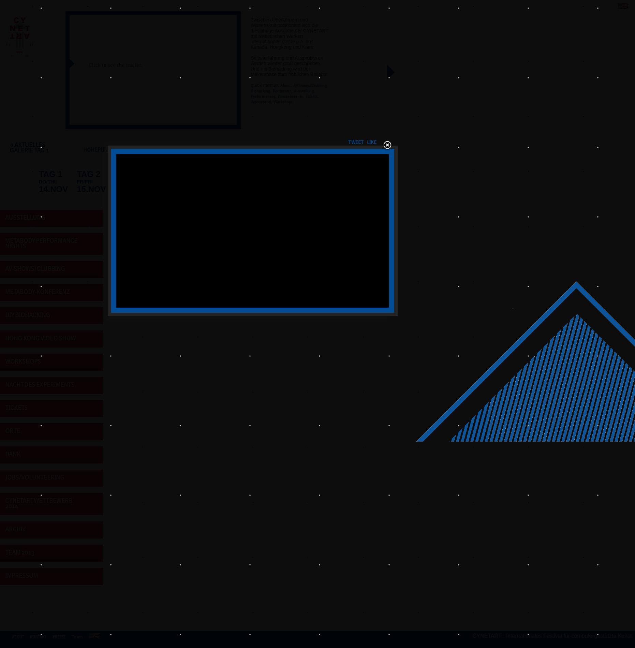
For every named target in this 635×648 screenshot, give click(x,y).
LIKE (433, 206)
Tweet (414, 206)
